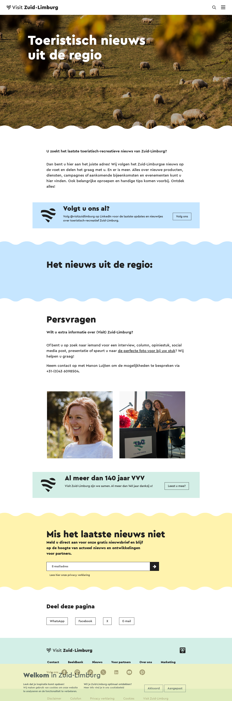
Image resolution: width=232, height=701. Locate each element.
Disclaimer (54, 698)
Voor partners (121, 662)
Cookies (128, 698)
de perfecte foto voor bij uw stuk (146, 351)
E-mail (126, 621)
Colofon (75, 698)
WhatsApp (57, 621)
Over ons (145, 662)
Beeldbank (75, 662)
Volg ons (182, 216)
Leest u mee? (177, 486)
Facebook (85, 621)
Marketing (168, 662)
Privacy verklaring (102, 698)
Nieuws (97, 662)
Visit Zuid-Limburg (155, 698)
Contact (53, 662)
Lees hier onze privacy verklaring (70, 575)
